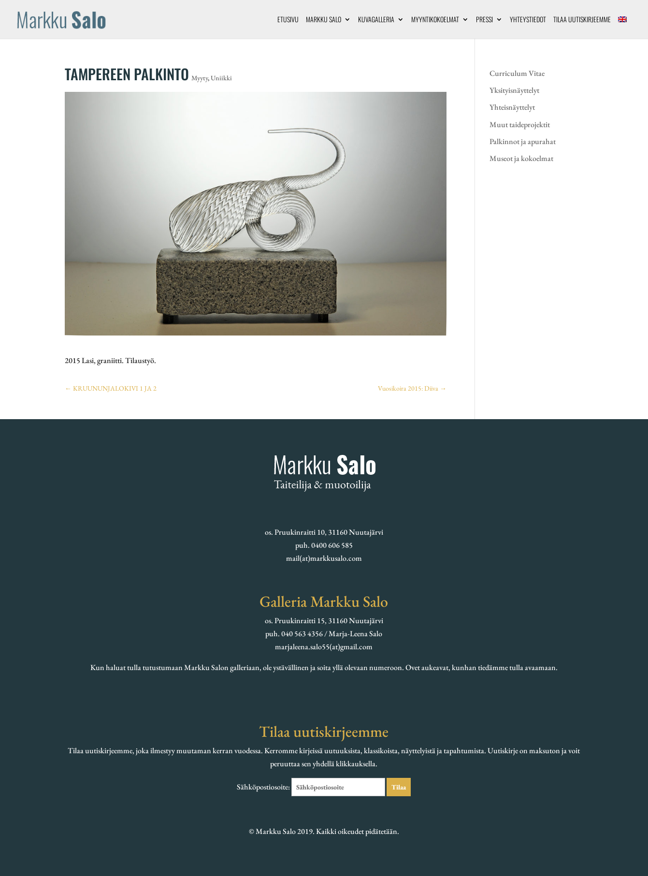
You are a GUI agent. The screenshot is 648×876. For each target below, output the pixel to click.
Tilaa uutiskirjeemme (582, 20)
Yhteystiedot (528, 20)
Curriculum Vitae (517, 73)
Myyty (199, 77)
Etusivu (288, 20)
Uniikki (221, 77)
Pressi (484, 20)
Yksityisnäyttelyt (514, 90)
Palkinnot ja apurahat (523, 141)
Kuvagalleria (376, 20)
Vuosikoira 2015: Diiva (412, 388)
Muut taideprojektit (520, 124)
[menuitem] (622, 27)
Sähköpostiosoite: (312, 787)
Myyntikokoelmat (435, 20)
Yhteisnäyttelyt (512, 107)
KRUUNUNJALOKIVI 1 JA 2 (111, 388)
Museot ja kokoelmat (521, 158)
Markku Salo (323, 20)
